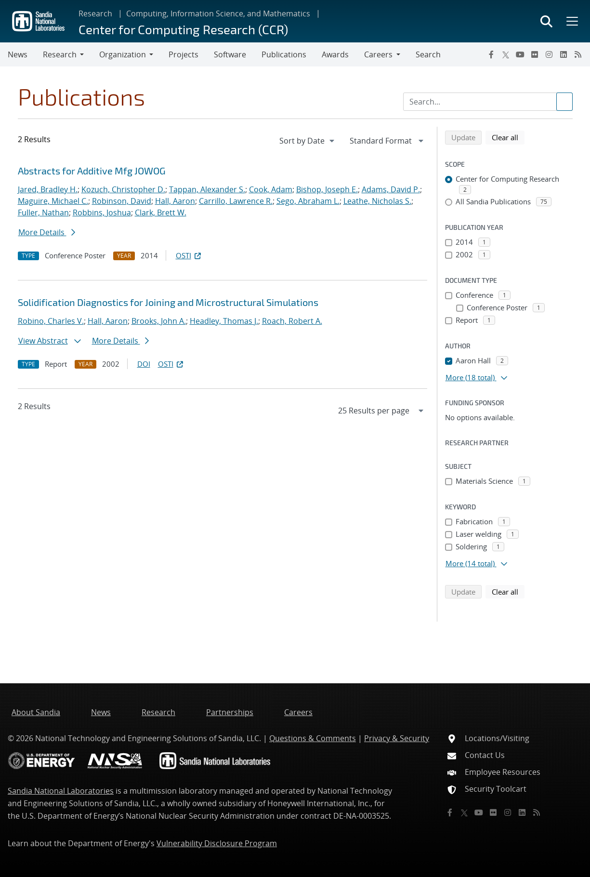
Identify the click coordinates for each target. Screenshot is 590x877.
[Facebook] (491, 54)
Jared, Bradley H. (48, 189)
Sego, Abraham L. (308, 201)
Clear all (508, 137)
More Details (46, 232)
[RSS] (578, 54)
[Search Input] (488, 102)
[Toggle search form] (546, 21)
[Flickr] (534, 54)
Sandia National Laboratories (61, 790)
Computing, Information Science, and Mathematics (218, 13)
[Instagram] (549, 54)
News (17, 54)
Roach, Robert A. (292, 321)
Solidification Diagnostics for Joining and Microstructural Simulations (168, 302)
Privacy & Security (396, 738)
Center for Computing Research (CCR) (183, 29)
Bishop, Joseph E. (327, 189)
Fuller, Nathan (43, 212)
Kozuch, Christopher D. (123, 189)
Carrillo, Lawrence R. (236, 201)
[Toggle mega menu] (571, 21)
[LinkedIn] (563, 54)
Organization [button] (122, 54)
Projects (183, 54)
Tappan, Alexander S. (207, 189)
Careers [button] (378, 54)
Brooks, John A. (158, 321)
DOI (143, 364)
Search (428, 54)
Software (230, 54)
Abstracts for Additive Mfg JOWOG (92, 170)
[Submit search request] (564, 102)
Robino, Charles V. (51, 321)
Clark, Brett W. (160, 212)
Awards (335, 54)
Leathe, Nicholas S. (377, 201)
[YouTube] (520, 54)
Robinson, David (121, 201)
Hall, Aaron (175, 201)
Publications (284, 54)
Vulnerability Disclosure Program (217, 843)
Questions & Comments (312, 738)
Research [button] (60, 54)
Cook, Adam (270, 189)
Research (95, 13)
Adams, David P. (391, 189)
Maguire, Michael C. (53, 201)
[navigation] (308, 140)
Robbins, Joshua (102, 212)
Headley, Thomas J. (224, 321)
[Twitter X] (505, 54)
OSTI (189, 255)
